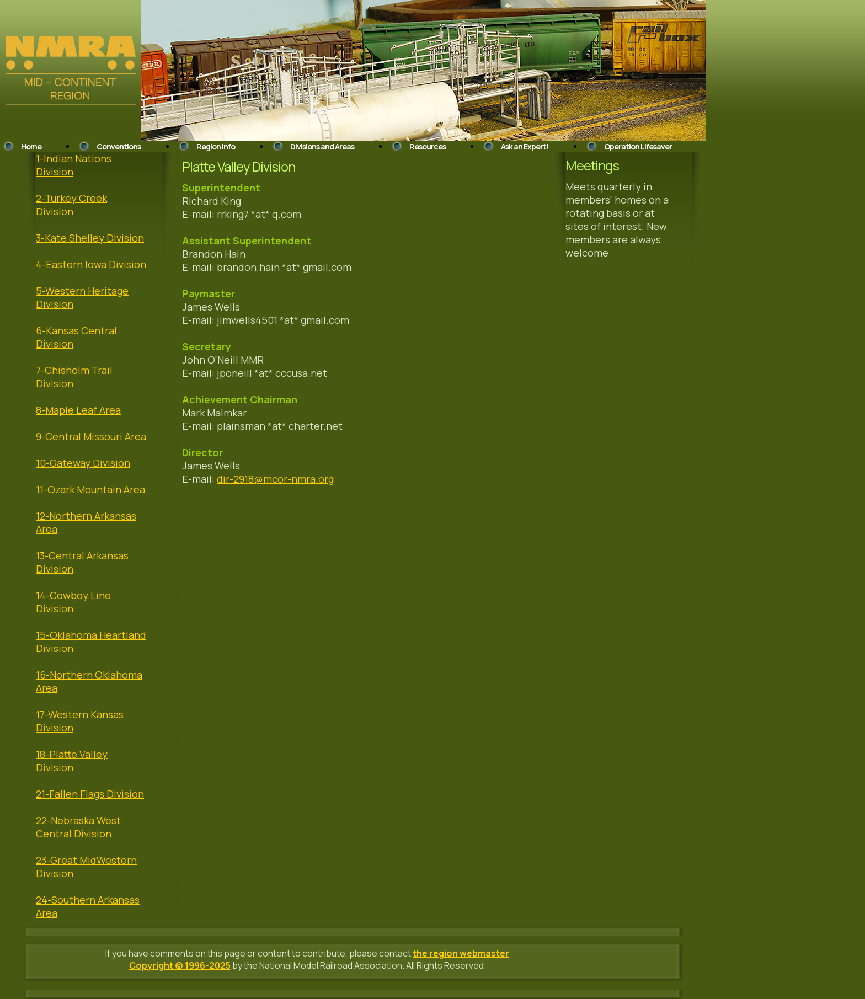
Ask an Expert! (524, 146)
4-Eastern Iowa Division (91, 264)
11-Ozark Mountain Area (90, 489)
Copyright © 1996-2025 (180, 965)
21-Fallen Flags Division (90, 793)
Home (31, 146)
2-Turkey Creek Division (71, 204)
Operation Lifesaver (638, 146)
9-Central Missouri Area (91, 436)
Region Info (215, 146)
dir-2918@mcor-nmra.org (275, 478)
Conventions (119, 146)
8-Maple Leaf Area (78, 409)
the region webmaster (461, 953)
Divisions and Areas (322, 146)
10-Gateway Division (83, 462)
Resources (427, 146)
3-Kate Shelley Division (90, 237)
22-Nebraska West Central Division (78, 827)
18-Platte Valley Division (72, 760)
